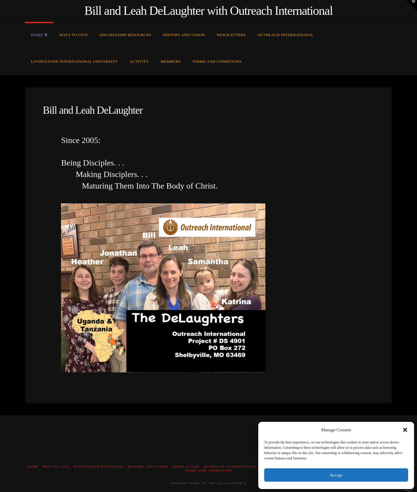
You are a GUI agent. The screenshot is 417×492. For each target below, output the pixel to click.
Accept (336, 475)
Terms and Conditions (208, 470)
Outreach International (230, 466)
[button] (405, 430)
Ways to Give (56, 466)
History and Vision (148, 466)
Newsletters (186, 466)
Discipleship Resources (99, 466)
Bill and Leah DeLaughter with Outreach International (208, 10)
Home (33, 466)
